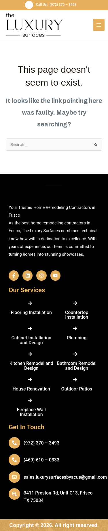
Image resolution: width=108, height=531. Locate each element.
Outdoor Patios (76, 389)
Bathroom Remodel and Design (76, 366)
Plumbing (76, 337)
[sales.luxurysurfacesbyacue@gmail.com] (14, 477)
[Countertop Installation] (75, 303)
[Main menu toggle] (99, 24)
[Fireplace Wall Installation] (30, 400)
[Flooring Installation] (30, 303)
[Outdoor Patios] (75, 379)
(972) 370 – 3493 (41, 443)
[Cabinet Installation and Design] (30, 328)
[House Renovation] (30, 379)
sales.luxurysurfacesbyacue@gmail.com (65, 477)
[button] (54, 5)
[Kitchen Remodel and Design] (30, 354)
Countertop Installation (76, 315)
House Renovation (31, 389)
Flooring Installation (31, 312)
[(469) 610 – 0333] (14, 459)
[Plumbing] (75, 328)
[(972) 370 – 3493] (14, 443)
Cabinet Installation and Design (31, 340)
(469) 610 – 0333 (41, 460)
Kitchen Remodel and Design (31, 366)
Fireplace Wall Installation (31, 412)
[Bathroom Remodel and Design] (75, 354)
